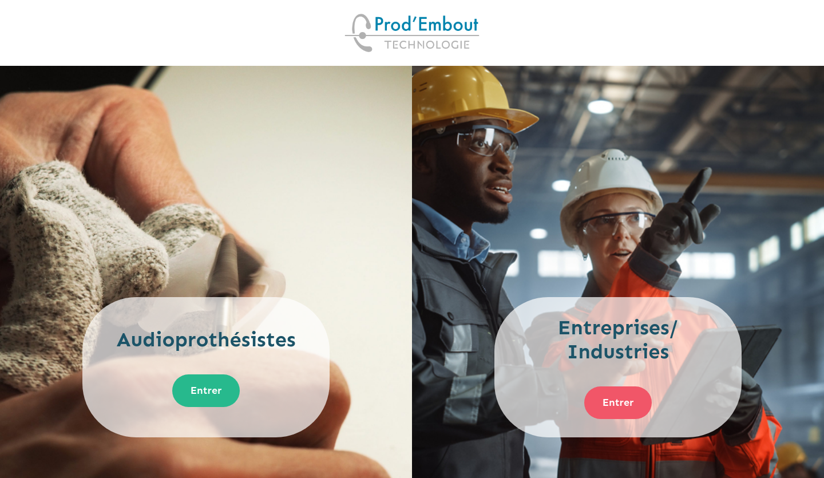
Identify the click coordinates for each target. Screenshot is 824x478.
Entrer (206, 390)
